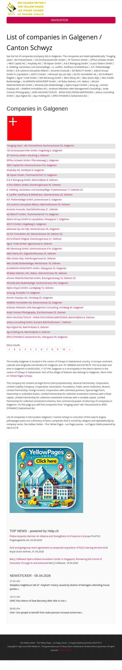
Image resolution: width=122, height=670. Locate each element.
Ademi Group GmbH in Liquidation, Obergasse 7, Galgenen (38, 219)
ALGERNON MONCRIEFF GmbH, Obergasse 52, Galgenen (36, 268)
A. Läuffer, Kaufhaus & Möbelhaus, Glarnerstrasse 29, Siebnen (40, 194)
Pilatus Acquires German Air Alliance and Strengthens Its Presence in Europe (50, 536)
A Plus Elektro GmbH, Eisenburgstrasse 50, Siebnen (34, 184)
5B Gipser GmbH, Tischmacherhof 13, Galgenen (32, 174)
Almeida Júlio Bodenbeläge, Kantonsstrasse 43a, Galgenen (37, 282)
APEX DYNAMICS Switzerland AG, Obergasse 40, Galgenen (37, 336)
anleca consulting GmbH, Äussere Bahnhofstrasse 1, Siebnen (39, 322)
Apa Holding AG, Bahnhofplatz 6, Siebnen (28, 332)
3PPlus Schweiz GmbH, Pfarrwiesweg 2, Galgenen (33, 160)
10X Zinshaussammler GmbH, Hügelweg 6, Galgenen (34, 150)
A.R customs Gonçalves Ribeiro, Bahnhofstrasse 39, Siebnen (38, 204)
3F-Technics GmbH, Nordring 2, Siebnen (28, 155)
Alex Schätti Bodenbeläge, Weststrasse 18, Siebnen (33, 263)
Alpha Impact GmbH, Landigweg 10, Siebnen (30, 287)
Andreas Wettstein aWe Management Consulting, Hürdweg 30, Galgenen (45, 307)
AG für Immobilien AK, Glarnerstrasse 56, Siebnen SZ (34, 233)
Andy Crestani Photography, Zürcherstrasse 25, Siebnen (36, 312)
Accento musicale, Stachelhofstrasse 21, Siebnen (32, 209)
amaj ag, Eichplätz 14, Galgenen (23, 292)
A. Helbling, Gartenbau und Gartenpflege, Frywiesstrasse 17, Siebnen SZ (45, 189)
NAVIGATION (61, 20)
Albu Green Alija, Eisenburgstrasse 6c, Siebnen (31, 258)
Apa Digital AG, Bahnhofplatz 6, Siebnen (28, 327)
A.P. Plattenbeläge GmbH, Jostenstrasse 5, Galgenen (34, 199)
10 (63, 349)
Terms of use (65, 650)
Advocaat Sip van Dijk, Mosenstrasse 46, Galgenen (33, 228)
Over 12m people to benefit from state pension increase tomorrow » (46, 612)
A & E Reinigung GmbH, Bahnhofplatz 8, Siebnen (32, 179)
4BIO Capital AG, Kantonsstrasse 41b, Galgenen (32, 165)
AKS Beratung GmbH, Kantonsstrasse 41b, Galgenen (34, 248)
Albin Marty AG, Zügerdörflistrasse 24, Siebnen (31, 253)
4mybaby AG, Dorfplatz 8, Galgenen (25, 170)
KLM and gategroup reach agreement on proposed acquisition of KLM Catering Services (56, 547)
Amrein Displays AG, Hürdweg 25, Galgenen (30, 297)
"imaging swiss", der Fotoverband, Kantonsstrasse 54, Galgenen (40, 145)
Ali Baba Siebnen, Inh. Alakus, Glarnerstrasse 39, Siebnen (37, 273)
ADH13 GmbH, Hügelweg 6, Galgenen (26, 224)
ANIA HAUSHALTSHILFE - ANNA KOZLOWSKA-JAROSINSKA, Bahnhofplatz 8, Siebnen (51, 317)
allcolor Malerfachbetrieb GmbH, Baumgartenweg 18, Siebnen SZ (41, 278)
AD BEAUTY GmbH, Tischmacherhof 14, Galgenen (33, 214)
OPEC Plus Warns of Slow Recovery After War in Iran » (38, 600)
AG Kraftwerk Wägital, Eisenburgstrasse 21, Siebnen (34, 238)
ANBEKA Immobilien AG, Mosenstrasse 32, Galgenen (34, 302)
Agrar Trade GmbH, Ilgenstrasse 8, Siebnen (29, 243)
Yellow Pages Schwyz (21, 375)
